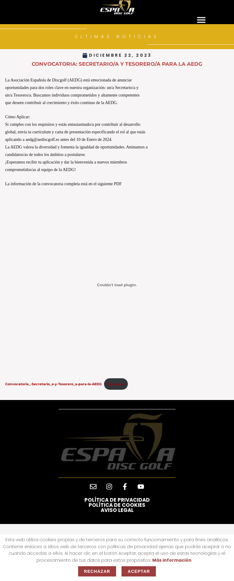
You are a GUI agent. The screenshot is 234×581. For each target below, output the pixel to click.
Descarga (116, 384)
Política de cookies (117, 505)
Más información (171, 560)
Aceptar (139, 571)
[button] (201, 20)
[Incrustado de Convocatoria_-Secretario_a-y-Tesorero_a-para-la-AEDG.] (117, 285)
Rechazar (97, 571)
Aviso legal (117, 510)
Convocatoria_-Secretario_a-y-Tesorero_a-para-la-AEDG (53, 384)
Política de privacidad (117, 499)
